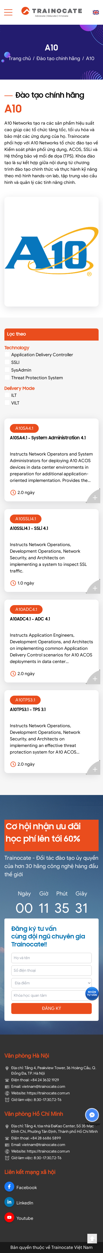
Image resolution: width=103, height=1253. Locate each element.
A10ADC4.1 (26, 609)
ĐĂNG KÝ (51, 1008)
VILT (12, 403)
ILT (10, 395)
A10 (90, 58)
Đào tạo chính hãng (58, 58)
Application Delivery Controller (38, 355)
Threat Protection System (33, 378)
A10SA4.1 (24, 428)
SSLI (12, 362)
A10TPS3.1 (25, 700)
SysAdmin (17, 370)
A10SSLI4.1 (25, 519)
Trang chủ (20, 58)
